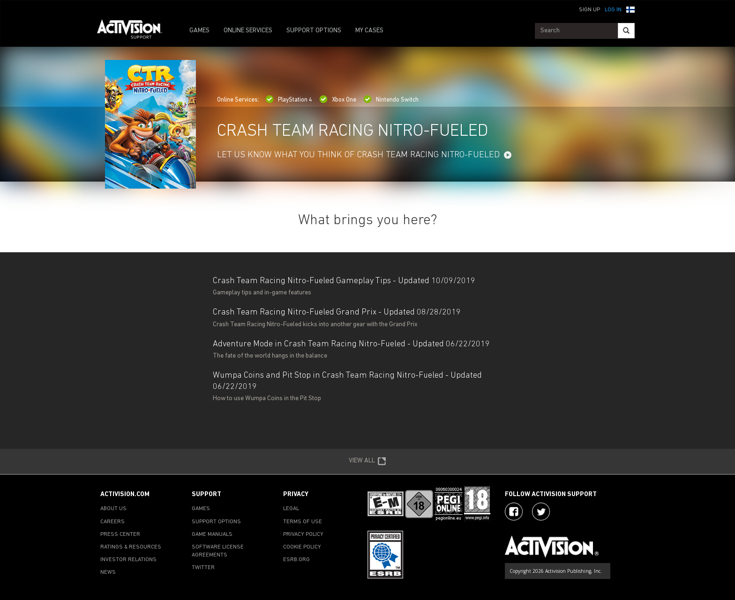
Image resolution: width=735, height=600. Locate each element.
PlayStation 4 (288, 100)
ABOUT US (113, 509)
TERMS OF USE (302, 522)
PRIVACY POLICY (303, 534)
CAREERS (112, 522)
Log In (613, 10)
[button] (630, 9)
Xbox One (337, 100)
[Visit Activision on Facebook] (514, 511)
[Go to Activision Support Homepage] (134, 31)
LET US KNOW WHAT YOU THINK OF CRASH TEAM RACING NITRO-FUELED (358, 155)
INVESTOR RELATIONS (128, 560)
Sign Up (589, 10)
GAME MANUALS (212, 534)
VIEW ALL (367, 461)
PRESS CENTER (120, 534)
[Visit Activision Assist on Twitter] (541, 511)
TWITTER (203, 568)
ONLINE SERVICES (248, 30)
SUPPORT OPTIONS (313, 30)
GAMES (199, 30)
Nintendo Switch (391, 100)
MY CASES (369, 30)
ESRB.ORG (296, 560)
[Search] (626, 30)
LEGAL (291, 509)
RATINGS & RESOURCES (130, 547)
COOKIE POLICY (302, 547)
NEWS (108, 572)
